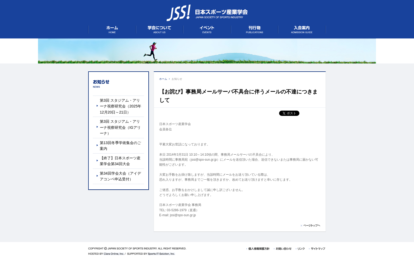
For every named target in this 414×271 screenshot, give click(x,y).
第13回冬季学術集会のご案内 (120, 146)
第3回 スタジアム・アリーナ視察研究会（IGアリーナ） (120, 127)
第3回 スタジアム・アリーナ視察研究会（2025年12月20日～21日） (120, 106)
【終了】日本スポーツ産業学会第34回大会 (120, 161)
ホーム (163, 78)
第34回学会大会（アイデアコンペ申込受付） (120, 176)
